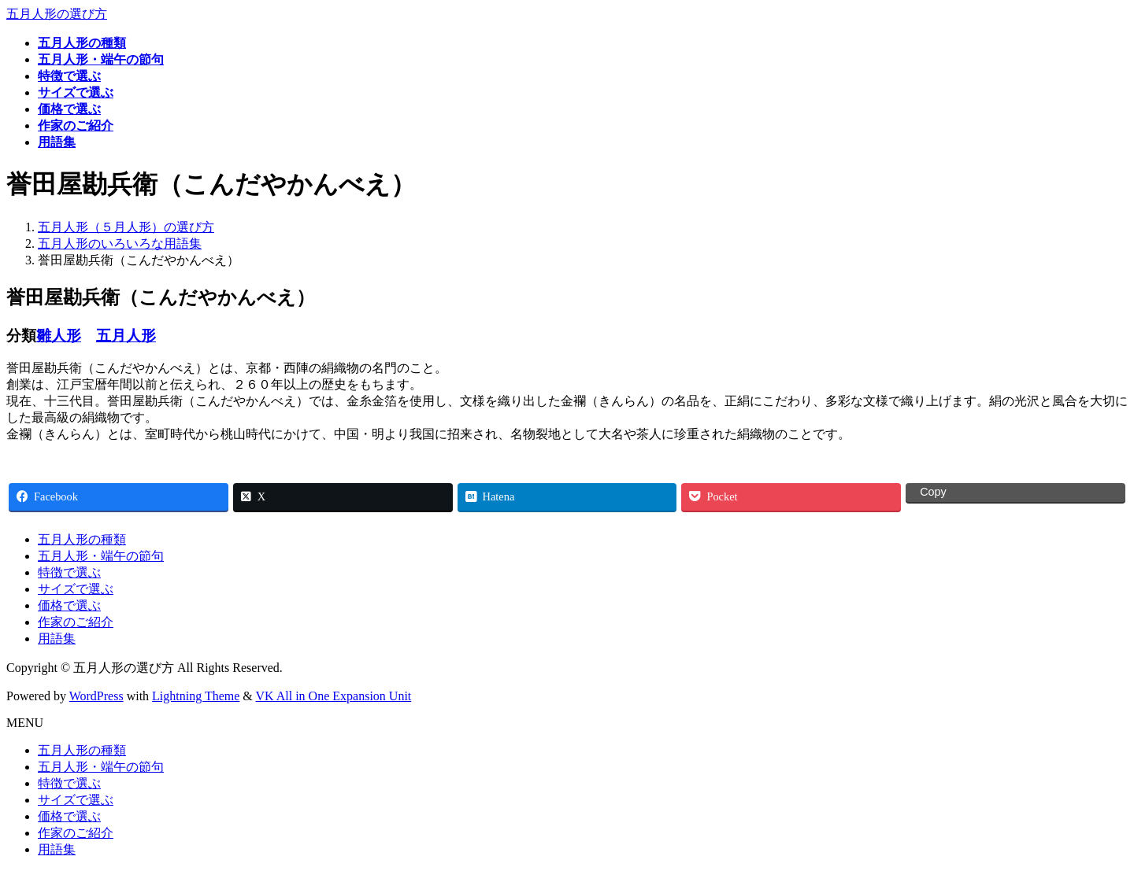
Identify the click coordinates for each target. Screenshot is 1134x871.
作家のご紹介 (75, 622)
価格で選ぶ (69, 605)
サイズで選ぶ (75, 589)
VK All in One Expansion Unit (334, 696)
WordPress (96, 696)
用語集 (57, 638)
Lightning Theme (195, 696)
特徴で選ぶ (69, 572)
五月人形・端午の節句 (101, 556)
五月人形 (126, 335)
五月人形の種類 (82, 539)
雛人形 (58, 335)
